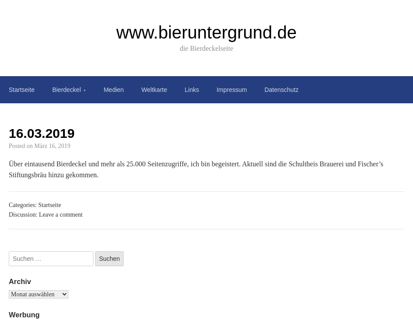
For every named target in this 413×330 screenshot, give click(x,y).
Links (192, 89)
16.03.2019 (42, 133)
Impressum (232, 89)
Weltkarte (154, 89)
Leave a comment (61, 214)
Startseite (22, 89)
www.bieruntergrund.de (206, 32)
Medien (113, 89)
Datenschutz (281, 89)
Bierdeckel (66, 89)
